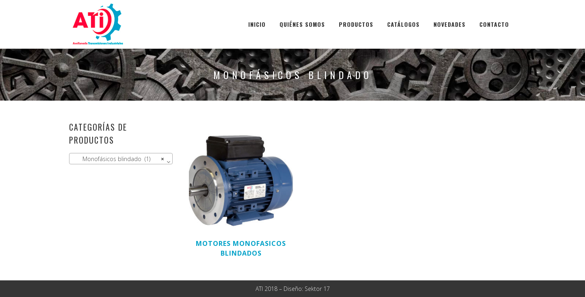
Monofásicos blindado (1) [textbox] (118, 159)
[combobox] (121, 158)
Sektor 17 (317, 289)
